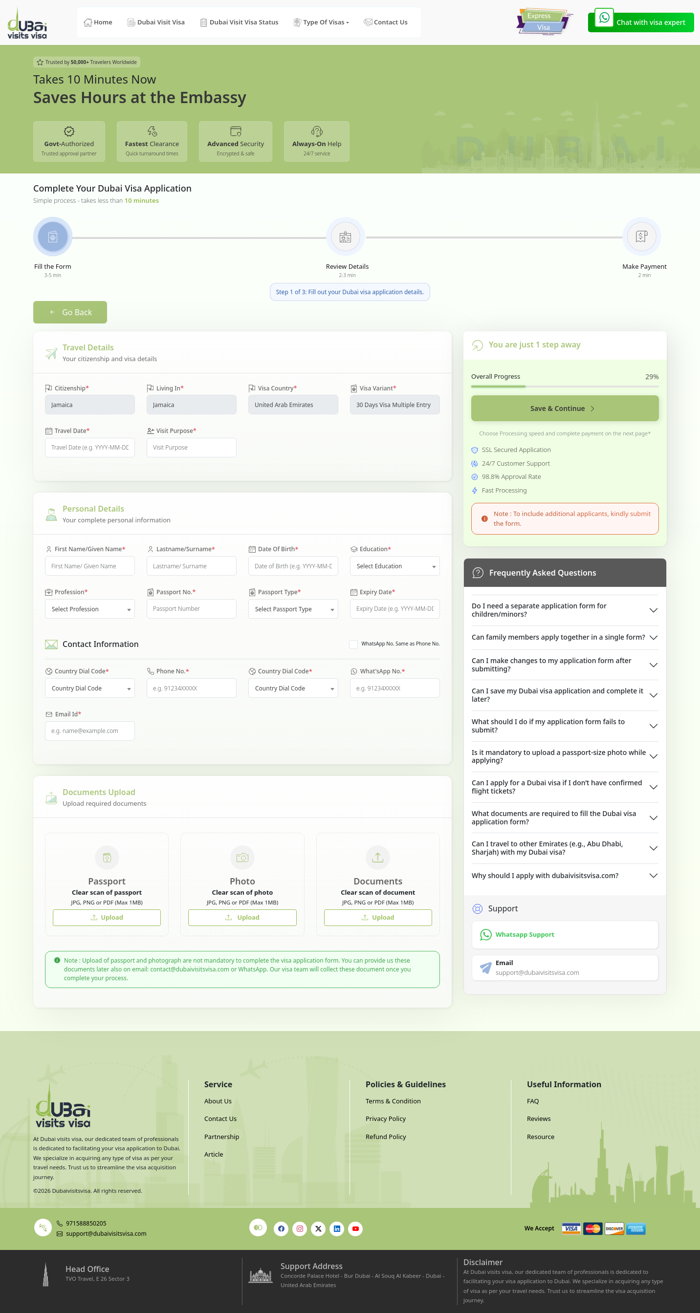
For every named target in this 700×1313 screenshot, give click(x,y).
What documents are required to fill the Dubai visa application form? (554, 817)
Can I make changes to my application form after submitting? (552, 664)
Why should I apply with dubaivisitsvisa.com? (545, 875)
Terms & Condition (393, 1101)
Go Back (70, 312)
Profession (66, 592)
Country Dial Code (77, 672)
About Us (218, 1101)
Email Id (63, 714)
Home (98, 22)
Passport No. (171, 592)
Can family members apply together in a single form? (558, 637)
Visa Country (272, 388)
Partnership (222, 1136)
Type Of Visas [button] (319, 22)
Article (213, 1154)
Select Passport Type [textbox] (283, 609)
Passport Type (274, 592)
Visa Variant (373, 388)
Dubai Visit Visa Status (239, 22)
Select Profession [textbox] (75, 609)
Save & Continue (563, 408)
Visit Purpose (172, 431)
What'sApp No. (377, 672)
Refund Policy (386, 1136)
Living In (165, 388)
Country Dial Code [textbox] (77, 688)
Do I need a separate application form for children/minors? (539, 610)
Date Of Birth (273, 550)
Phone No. (168, 672)
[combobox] (395, 566)
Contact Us (386, 22)
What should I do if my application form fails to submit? (548, 725)
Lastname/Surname (181, 550)
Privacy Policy (386, 1118)
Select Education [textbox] (379, 566)
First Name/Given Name (85, 550)
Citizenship (67, 388)
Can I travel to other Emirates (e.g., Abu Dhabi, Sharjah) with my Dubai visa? (547, 848)
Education (370, 550)
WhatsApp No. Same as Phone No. (401, 643)
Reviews (539, 1118)
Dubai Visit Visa (156, 22)
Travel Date (67, 431)
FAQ (533, 1101)
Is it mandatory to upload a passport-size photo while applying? (559, 756)
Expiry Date (372, 592)
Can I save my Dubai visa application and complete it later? (557, 695)
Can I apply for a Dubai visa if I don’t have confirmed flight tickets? (557, 787)
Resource (540, 1136)
